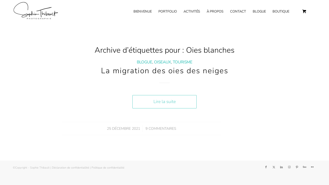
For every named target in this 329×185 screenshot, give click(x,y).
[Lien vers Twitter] (274, 167)
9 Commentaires (160, 128)
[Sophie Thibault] (35, 11)
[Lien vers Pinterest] (297, 167)
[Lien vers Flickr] (312, 167)
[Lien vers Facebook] (266, 167)
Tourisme (182, 62)
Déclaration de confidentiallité (70, 168)
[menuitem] (142, 11)
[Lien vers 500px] (304, 167)
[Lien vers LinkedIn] (281, 167)
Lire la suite (164, 102)
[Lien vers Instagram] (289, 167)
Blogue (144, 62)
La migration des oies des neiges (164, 71)
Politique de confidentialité (108, 168)
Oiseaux (162, 62)
